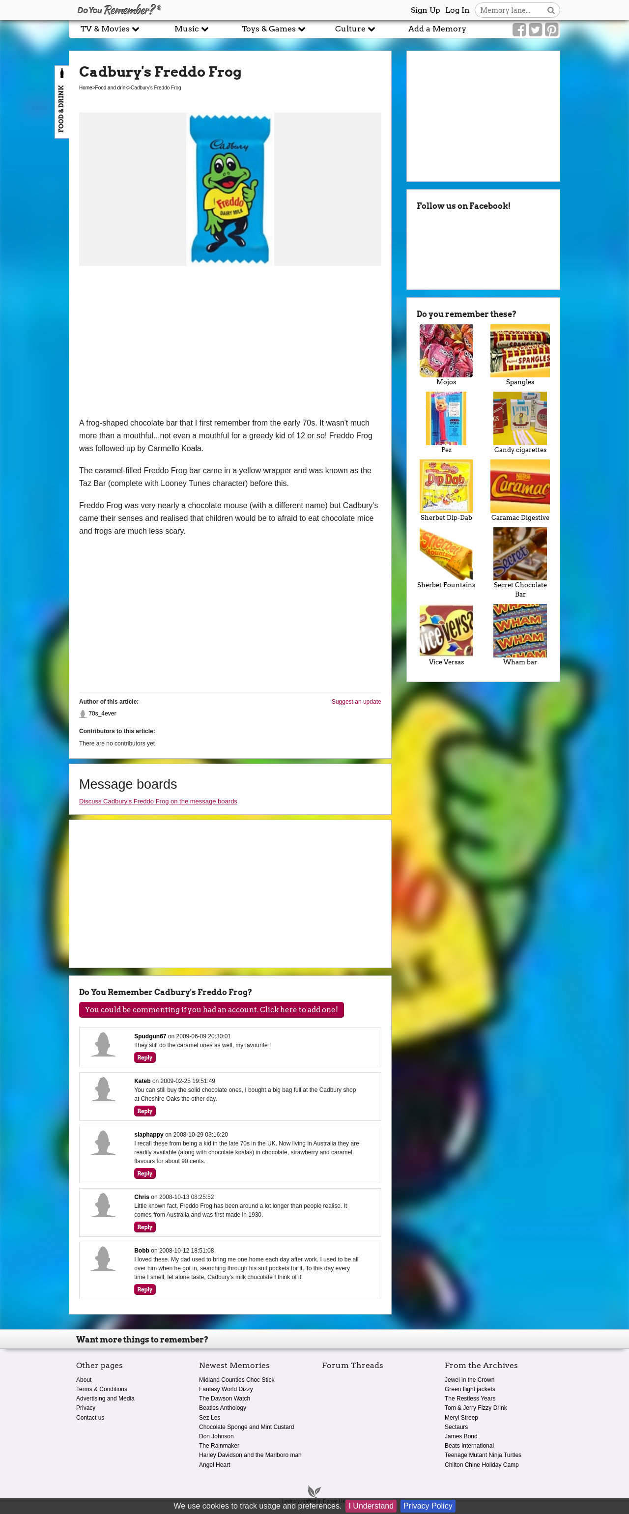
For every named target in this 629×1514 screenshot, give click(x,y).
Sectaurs (456, 1427)
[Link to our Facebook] (519, 30)
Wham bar (520, 635)
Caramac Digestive (520, 490)
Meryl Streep (461, 1417)
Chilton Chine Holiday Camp (482, 1464)
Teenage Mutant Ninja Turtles (483, 1455)
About (83, 1379)
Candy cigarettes (520, 423)
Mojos (446, 355)
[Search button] (551, 10)
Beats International (469, 1445)
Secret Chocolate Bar (520, 563)
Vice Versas (446, 635)
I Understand (371, 1506)
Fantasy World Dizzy (226, 1389)
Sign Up (425, 10)
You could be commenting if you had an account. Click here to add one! (211, 1009)
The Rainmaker (219, 1445)
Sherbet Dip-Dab (446, 490)
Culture (355, 28)
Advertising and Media (105, 1398)
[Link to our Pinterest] (551, 30)
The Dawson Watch (224, 1398)
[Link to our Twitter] (535, 30)
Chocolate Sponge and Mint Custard (246, 1427)
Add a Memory (437, 28)
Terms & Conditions (101, 1389)
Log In (457, 10)
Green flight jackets (470, 1389)
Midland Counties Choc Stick (236, 1379)
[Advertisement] (230, 343)
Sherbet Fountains (446, 558)
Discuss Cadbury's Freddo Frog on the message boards (158, 801)
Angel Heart (214, 1464)
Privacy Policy (428, 1506)
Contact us (90, 1417)
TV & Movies (110, 28)
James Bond (461, 1436)
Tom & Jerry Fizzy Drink (476, 1407)
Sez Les (209, 1417)
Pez (446, 423)
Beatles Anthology (222, 1407)
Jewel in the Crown (469, 1379)
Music (191, 28)
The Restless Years (470, 1398)
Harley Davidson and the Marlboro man (250, 1455)
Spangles (520, 355)
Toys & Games (274, 28)
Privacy (85, 1407)
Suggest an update (356, 701)
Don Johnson (216, 1436)
